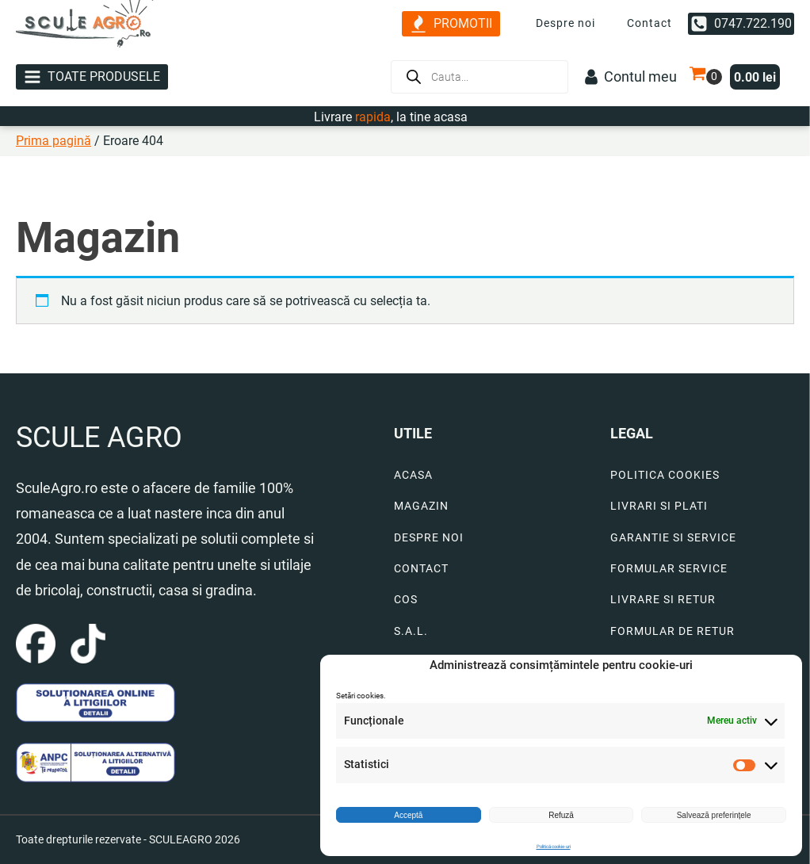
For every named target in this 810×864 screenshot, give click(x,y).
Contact (649, 23)
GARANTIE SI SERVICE (673, 538)
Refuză (561, 815)
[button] (451, 24)
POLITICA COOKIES (665, 475)
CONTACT (421, 569)
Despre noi (565, 23)
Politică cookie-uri (554, 846)
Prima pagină (53, 140)
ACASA (413, 475)
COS (406, 600)
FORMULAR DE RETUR (672, 631)
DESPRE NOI (429, 538)
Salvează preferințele (714, 815)
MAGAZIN (421, 506)
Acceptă (408, 815)
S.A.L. (411, 631)
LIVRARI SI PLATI (659, 506)
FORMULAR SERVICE (669, 569)
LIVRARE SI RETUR (663, 600)
